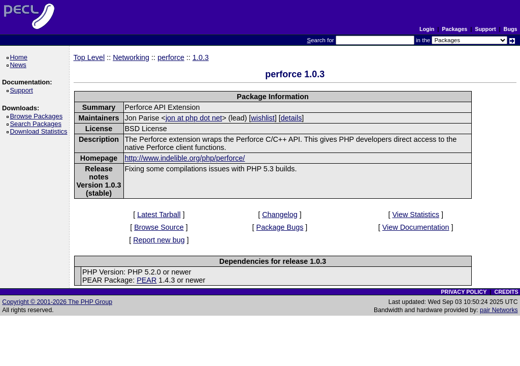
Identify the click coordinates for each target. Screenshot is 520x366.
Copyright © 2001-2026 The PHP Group (57, 302)
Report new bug (159, 240)
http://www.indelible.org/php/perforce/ (185, 158)
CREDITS (506, 292)
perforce (170, 57)
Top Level (89, 57)
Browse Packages (38, 116)
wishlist (262, 118)
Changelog (280, 214)
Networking (131, 57)
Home (20, 57)
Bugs (510, 29)
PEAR (146, 280)
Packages (454, 29)
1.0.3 (200, 57)
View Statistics (415, 214)
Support (485, 29)
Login (426, 29)
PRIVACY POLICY (463, 292)
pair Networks (499, 310)
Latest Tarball (158, 214)
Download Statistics (40, 131)
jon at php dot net (194, 118)
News (19, 65)
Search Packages (37, 124)
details (291, 118)
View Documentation (415, 227)
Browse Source (159, 227)
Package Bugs (280, 227)
